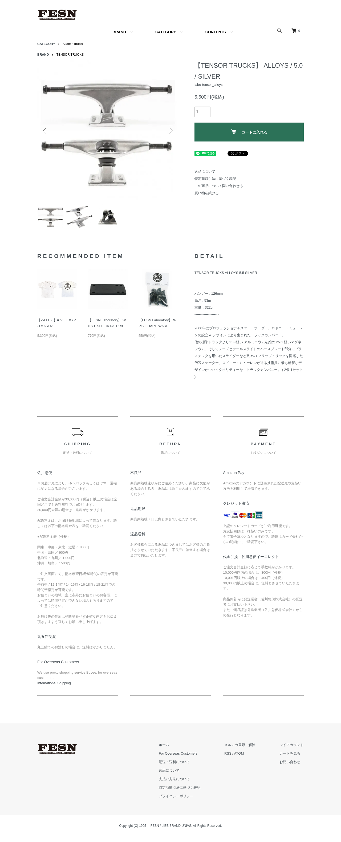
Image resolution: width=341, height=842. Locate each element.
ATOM (239, 753)
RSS (228, 753)
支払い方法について (174, 779)
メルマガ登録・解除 (239, 745)
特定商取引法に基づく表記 (215, 179)
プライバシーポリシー (176, 796)
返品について (204, 171)
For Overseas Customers (178, 753)
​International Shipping (54, 683)
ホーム (164, 745)
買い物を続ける (206, 193)
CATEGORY (165, 32)
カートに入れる (249, 131)
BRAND (119, 32)
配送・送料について (174, 762)
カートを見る (289, 753)
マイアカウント (291, 745)
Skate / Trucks (73, 44)
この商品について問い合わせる (218, 186)
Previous (45, 131)
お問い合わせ (289, 762)
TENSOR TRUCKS (70, 54)
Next (170, 131)
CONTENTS (215, 32)
